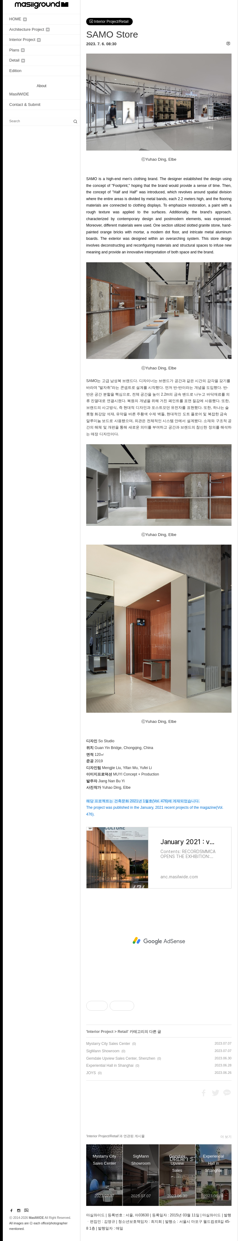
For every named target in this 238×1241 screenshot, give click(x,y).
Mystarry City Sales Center (108, 1044)
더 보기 (226, 1136)
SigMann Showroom (102, 1051)
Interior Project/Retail (109, 21)
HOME (18, 19)
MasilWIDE (19, 94)
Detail (17, 60)
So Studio (106, 741)
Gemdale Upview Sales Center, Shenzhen (120, 1058)
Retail (123, 1031)
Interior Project (25, 39)
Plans (17, 50)
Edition (15, 70)
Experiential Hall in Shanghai (109, 1065)
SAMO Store (112, 34)
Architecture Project (29, 29)
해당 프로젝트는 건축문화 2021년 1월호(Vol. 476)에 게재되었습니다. (143, 801)
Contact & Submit (24, 104)
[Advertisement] (159, 941)
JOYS (91, 1073)
